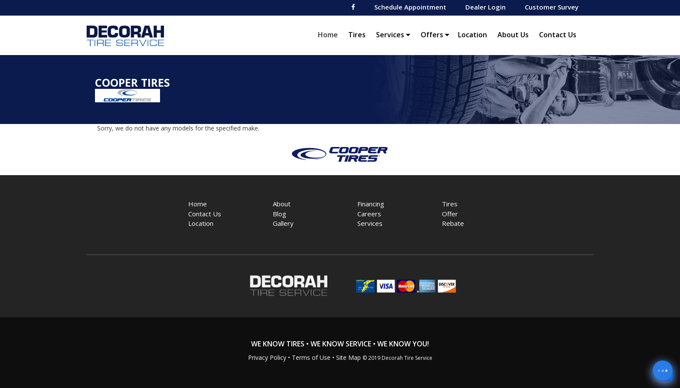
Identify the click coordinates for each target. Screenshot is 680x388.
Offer (450, 213)
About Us (513, 34)
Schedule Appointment (410, 7)
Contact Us (557, 34)
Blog (279, 213)
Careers (369, 213)
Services (393, 34)
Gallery (283, 223)
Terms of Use (311, 357)
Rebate (453, 223)
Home (330, 34)
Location (472, 34)
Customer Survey (552, 7)
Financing (370, 203)
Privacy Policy (267, 357)
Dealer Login (485, 7)
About (282, 203)
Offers (435, 34)
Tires (357, 34)
